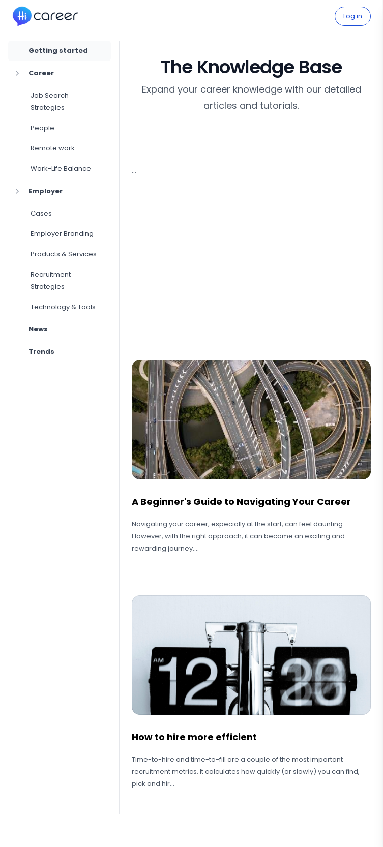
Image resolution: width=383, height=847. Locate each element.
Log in (352, 16)
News (38, 329)
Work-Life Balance (61, 168)
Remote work (53, 148)
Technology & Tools (63, 307)
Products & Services (64, 254)
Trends (41, 351)
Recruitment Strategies (51, 280)
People (42, 128)
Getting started (58, 50)
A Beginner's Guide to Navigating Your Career (241, 501)
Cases (41, 213)
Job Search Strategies (50, 101)
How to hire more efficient (194, 737)
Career (33, 73)
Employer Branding (62, 233)
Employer (37, 191)
